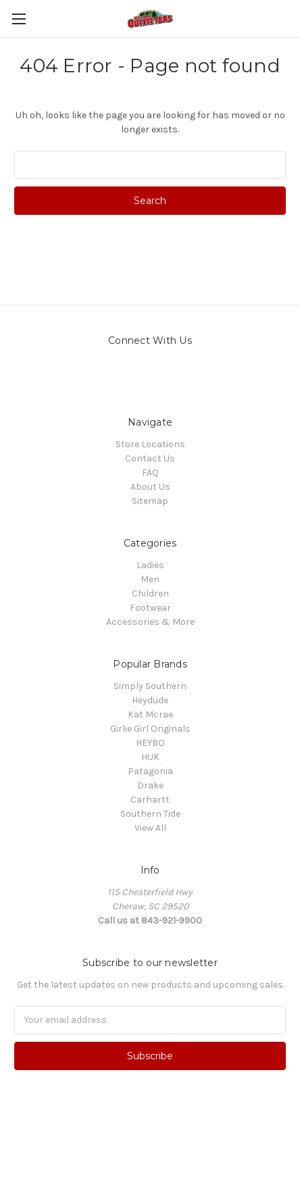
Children (150, 593)
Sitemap (150, 501)
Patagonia (150, 771)
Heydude (150, 700)
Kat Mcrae (150, 714)
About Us (150, 487)
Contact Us (150, 458)
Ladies (150, 565)
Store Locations (150, 444)
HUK (150, 757)
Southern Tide (150, 813)
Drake (150, 785)
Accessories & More (150, 622)
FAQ (150, 472)
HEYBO (150, 743)
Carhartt (150, 799)
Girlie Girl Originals (150, 728)
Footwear (150, 607)
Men (150, 579)
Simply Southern (150, 686)
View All (150, 828)
